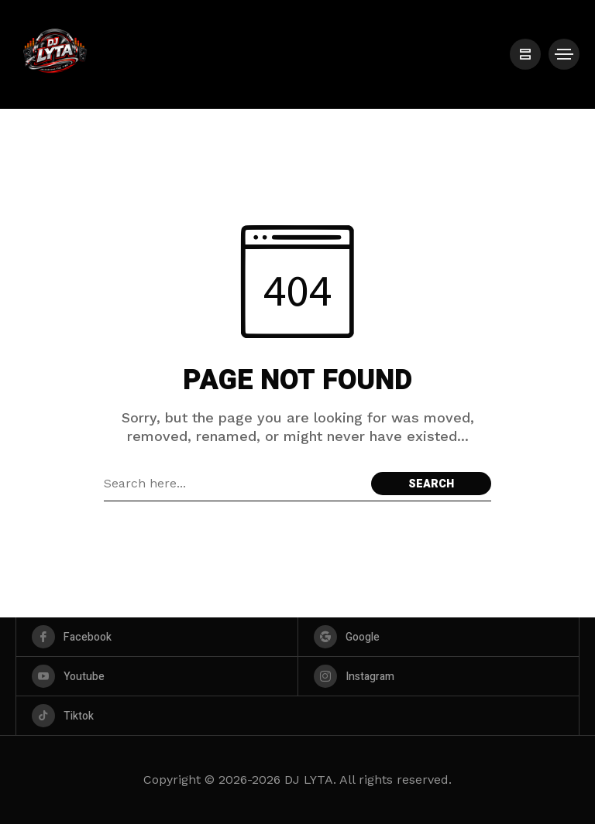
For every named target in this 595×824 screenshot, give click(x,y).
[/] (525, 54)
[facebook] (157, 636)
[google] (439, 636)
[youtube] (157, 676)
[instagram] (439, 676)
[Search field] (233, 484)
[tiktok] (297, 715)
